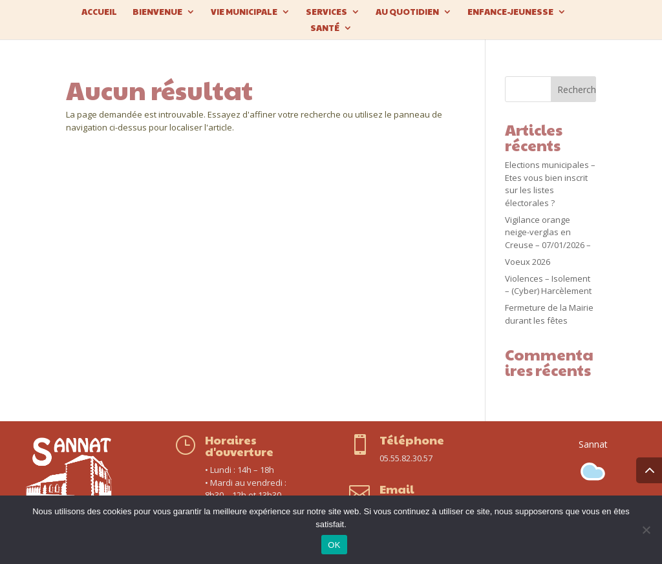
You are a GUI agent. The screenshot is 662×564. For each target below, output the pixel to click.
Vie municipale (244, 12)
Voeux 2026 (527, 261)
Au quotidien (407, 12)
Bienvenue (157, 12)
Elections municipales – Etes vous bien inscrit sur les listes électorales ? (550, 184)
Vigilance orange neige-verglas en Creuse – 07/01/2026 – (548, 232)
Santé (324, 28)
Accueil (99, 12)
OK (334, 545)
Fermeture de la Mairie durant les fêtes (549, 314)
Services (326, 12)
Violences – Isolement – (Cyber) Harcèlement (548, 285)
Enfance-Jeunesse (510, 12)
